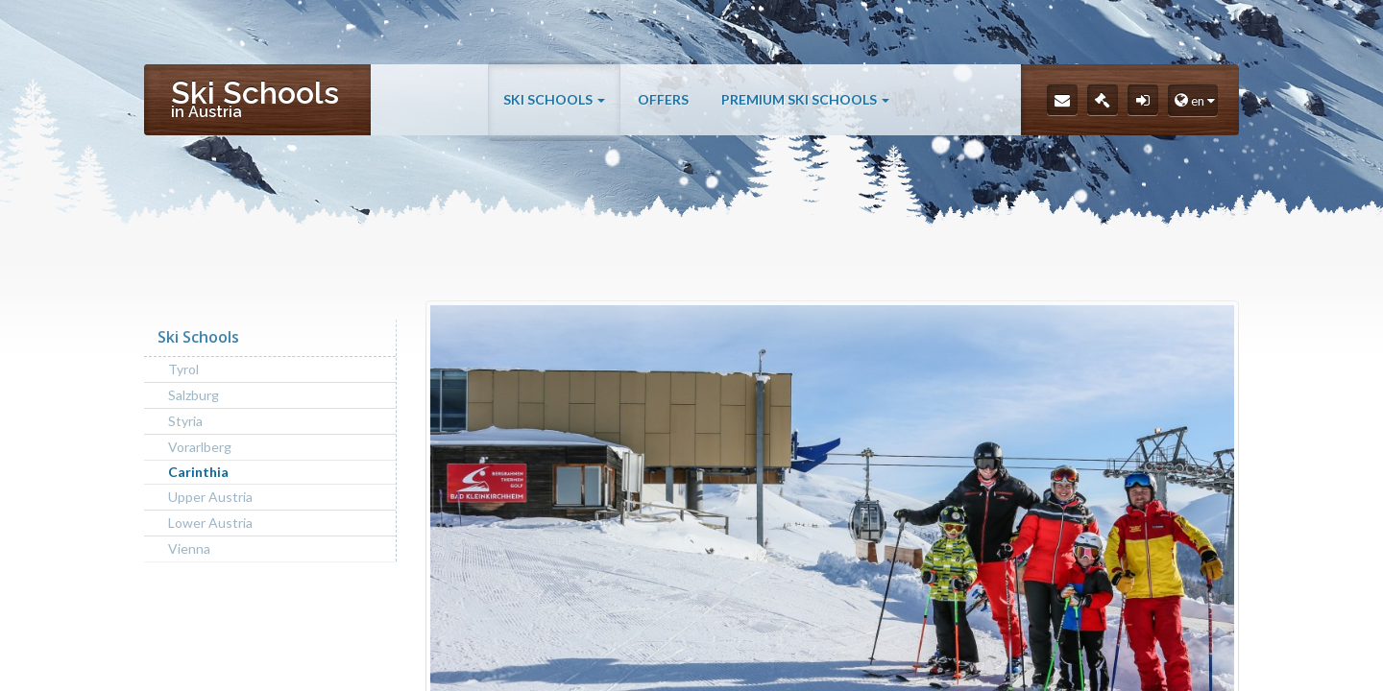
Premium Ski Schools (805, 108)
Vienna (189, 548)
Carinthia (198, 472)
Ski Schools (554, 108)
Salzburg (193, 395)
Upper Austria (210, 496)
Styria (185, 421)
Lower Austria (210, 522)
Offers (663, 108)
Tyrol (183, 369)
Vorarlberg (199, 447)
